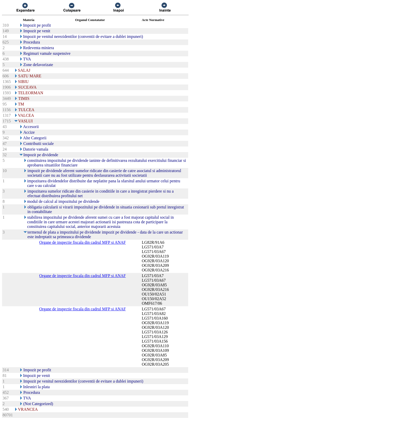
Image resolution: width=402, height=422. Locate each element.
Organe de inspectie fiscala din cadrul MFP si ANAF (82, 242)
